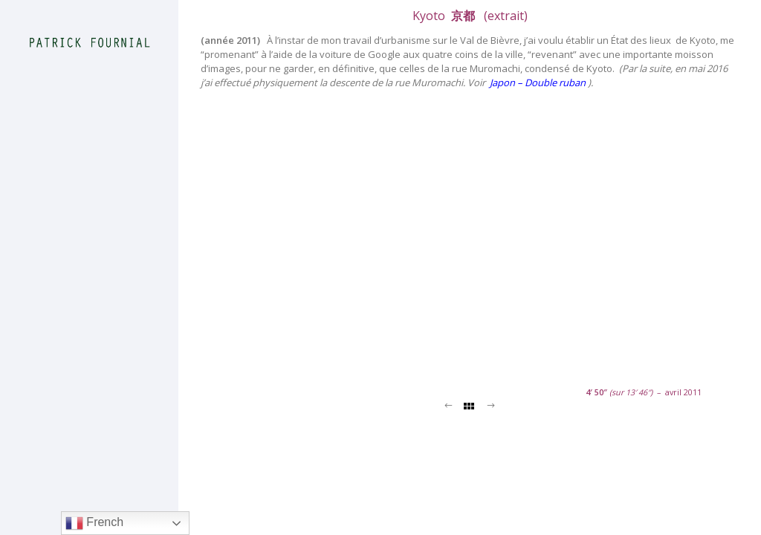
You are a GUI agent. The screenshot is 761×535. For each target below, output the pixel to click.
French (94, 523)
